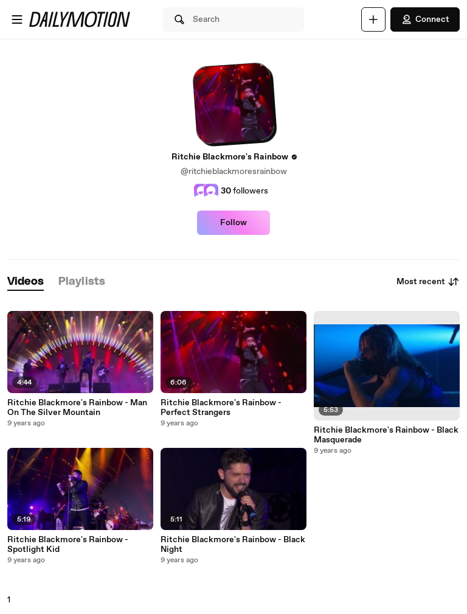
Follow (233, 222)
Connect (425, 19)
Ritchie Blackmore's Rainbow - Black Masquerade (386, 435)
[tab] (25, 282)
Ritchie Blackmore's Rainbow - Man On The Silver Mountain (77, 407)
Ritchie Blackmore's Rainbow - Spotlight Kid (67, 544)
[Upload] (373, 19)
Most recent (428, 282)
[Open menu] (17, 19)
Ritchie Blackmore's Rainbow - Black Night (233, 544)
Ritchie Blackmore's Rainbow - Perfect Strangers (221, 407)
